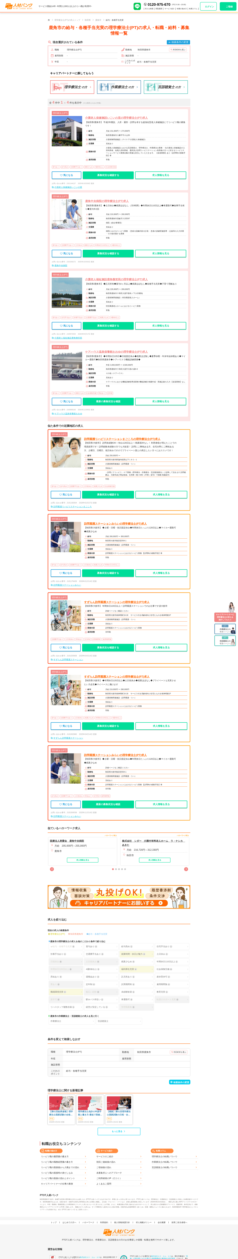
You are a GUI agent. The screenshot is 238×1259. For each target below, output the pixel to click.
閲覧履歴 (153, 9)
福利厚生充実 (129, 969)
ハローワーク (88, 1222)
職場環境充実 (58, 992)
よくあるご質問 (103, 1184)
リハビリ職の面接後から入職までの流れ (60, 1167)
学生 (51, 1119)
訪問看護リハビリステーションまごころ (72, 506)
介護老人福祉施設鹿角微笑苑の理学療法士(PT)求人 (116, 279)
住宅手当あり (164, 946)
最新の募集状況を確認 (108, 401)
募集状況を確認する (108, 175)
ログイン (209, 6)
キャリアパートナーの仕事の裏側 (57, 1184)
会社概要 (162, 1222)
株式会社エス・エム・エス (90, 1257)
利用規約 (104, 1222)
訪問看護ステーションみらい (67, 585)
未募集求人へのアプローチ (109, 1173)
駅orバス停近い (94, 999)
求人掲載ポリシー (144, 1222)
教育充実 (162, 992)
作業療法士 (56, 1021)
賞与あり (91, 946)
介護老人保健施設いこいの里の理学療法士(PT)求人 (116, 117)
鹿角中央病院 (60, 265)
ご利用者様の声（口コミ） (109, 1178)
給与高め (127, 946)
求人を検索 (142, 9)
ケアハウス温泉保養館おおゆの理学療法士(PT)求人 (116, 351)
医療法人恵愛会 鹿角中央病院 (67, 841)
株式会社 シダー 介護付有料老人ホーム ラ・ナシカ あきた (153, 843)
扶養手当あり (58, 954)
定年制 (90, 984)
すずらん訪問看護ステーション (68, 659)
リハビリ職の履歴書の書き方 (55, 1156)
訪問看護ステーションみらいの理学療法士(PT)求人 (115, 523)
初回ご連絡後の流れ (106, 1162)
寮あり (55, 984)
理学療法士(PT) (57, 934)
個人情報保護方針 (122, 1222)
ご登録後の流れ (103, 1167)
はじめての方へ (69, 1222)
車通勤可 (127, 999)
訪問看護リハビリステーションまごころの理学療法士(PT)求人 (122, 439)
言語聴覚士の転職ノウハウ (164, 1167)
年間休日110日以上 (167, 961)
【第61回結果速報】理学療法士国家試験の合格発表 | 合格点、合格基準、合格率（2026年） (61, 1113)
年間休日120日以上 (61, 969)
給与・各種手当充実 (97, 934)
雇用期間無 (163, 984)
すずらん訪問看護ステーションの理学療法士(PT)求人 (117, 602)
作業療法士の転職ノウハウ (164, 1162)
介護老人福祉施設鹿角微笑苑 (68, 338)
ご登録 (229, 6)
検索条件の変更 (180, 42)
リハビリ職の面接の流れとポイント (58, 1178)
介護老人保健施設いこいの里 (68, 187)
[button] (52, 869)
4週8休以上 (93, 969)
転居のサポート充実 (167, 999)
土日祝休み (92, 961)
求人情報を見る (160, 175)
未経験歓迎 (128, 992)
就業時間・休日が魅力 (133, 954)
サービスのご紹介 (104, 1156)
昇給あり (56, 976)
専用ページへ (225, 629)
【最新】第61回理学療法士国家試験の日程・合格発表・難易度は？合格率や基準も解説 (119, 1113)
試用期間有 (128, 984)
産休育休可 (163, 976)
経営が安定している (97, 1007)
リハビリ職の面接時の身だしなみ (57, 1173)
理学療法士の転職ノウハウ (164, 1156)
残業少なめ (128, 961)
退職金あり (92, 976)
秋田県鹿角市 (76, 934)
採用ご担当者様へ (179, 1222)
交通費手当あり (95, 954)
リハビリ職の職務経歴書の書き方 (57, 1162)
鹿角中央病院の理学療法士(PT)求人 (107, 201)
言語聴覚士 (103, 1021)
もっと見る (117, 1131)
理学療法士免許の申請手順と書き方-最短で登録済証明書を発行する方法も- (90, 1113)
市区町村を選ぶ (179, 50)
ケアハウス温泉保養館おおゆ (68, 413)
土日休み (162, 954)
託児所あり (128, 976)
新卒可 (55, 999)
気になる (66, 175)
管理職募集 (128, 1007)
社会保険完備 (164, 969)
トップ (54, 1222)
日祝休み (56, 961)
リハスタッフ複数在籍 (63, 1007)
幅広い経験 (92, 992)
